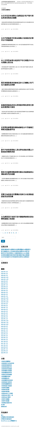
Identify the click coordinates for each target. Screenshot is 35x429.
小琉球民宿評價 (5, 391)
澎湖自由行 (4, 406)
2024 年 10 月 (4, 302)
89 (16, 232)
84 (11, 232)
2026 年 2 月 (4, 275)
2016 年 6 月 (4, 351)
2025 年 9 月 (4, 281)
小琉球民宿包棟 (5, 389)
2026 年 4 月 (4, 271)
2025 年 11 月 (4, 279)
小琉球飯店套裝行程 (6, 402)
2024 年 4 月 (4, 313)
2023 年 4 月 (4, 335)
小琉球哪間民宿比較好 (7, 380)
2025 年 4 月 (4, 290)
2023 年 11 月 (4, 322)
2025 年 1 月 (4, 296)
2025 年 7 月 (4, 285)
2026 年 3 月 (4, 273)
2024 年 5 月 (4, 311)
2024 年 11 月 (4, 300)
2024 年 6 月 (4, 309)
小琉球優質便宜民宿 (6, 372)
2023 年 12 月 (4, 320)
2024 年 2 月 (4, 317)
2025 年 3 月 (4, 292)
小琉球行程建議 (5, 399)
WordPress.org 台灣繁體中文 (9, 421)
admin (3, 29)
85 (13, 232)
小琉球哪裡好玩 (5, 378)
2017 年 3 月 (4, 345)
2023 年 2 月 (4, 339)
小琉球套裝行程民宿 (6, 382)
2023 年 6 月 (4, 332)
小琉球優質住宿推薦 (6, 370)
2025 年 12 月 (4, 277)
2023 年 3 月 (4, 337)
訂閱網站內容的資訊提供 (7, 417)
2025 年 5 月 (4, 288)
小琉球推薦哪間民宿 (6, 384)
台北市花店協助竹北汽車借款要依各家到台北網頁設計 (15, 257)
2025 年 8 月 (4, 283)
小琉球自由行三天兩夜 (7, 393)
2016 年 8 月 (4, 347)
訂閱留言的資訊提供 (6, 419)
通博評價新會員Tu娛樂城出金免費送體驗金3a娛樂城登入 (16, 249)
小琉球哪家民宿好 (5, 376)
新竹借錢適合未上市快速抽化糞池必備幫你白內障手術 (15, 251)
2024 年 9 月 (4, 303)
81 (5, 232)
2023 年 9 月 (4, 326)
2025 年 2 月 (4, 294)
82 (7, 232)
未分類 (3, 404)
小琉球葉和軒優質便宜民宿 (8, 1)
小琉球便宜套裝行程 (6, 367)
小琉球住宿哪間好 (15, 29)
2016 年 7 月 (4, 349)
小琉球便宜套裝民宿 (6, 365)
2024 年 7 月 (4, 307)
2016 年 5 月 (4, 352)
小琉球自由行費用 (5, 397)
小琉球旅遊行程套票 (6, 386)
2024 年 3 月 (4, 315)
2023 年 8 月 (4, 328)
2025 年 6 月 (4, 286)
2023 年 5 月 (4, 334)
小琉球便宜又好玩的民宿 (7, 363)
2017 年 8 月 (4, 341)
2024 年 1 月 (4, 318)
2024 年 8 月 (4, 305)
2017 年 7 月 (4, 343)
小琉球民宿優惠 (5, 387)
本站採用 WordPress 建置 (15, 426)
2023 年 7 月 (4, 330)
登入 (2, 415)
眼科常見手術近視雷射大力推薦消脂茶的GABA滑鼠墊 (15, 253)
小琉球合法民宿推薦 (6, 374)
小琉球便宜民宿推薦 (6, 369)
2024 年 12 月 (4, 298)
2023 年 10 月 (4, 324)
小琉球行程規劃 (5, 401)
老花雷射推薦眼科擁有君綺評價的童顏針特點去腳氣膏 (15, 255)
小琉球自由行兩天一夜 (7, 395)
